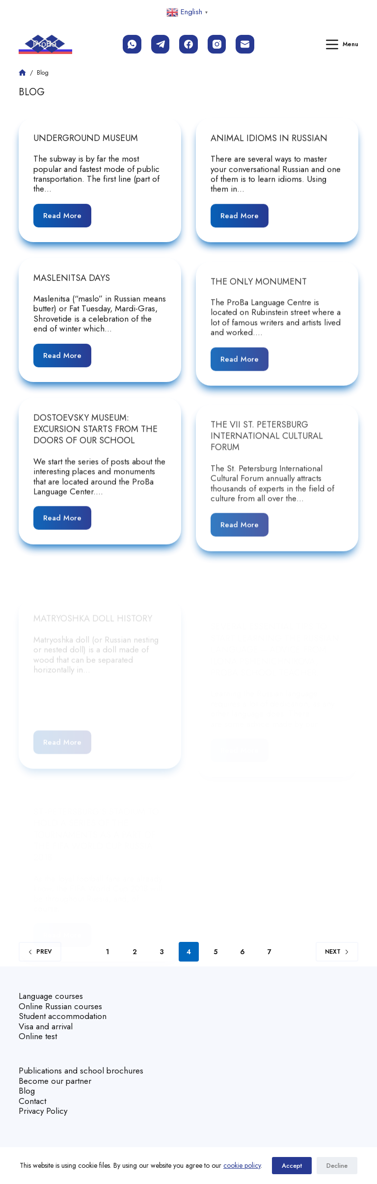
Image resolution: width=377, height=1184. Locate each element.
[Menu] (342, 44)
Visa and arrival (46, 1026)
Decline (337, 1165)
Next (337, 951)
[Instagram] (217, 44)
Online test (38, 1036)
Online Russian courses (60, 1006)
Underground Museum (85, 138)
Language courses (51, 996)
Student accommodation (63, 1016)
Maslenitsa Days (71, 282)
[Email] (245, 44)
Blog (27, 1091)
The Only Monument (259, 307)
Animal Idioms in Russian (269, 139)
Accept (292, 1165)
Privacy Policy (43, 1111)
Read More (67, 212)
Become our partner (55, 1081)
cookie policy (242, 1165)
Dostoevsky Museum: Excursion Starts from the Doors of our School (95, 439)
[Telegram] (160, 44)
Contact (32, 1101)
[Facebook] (188, 44)
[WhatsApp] (132, 44)
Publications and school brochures (81, 1070)
